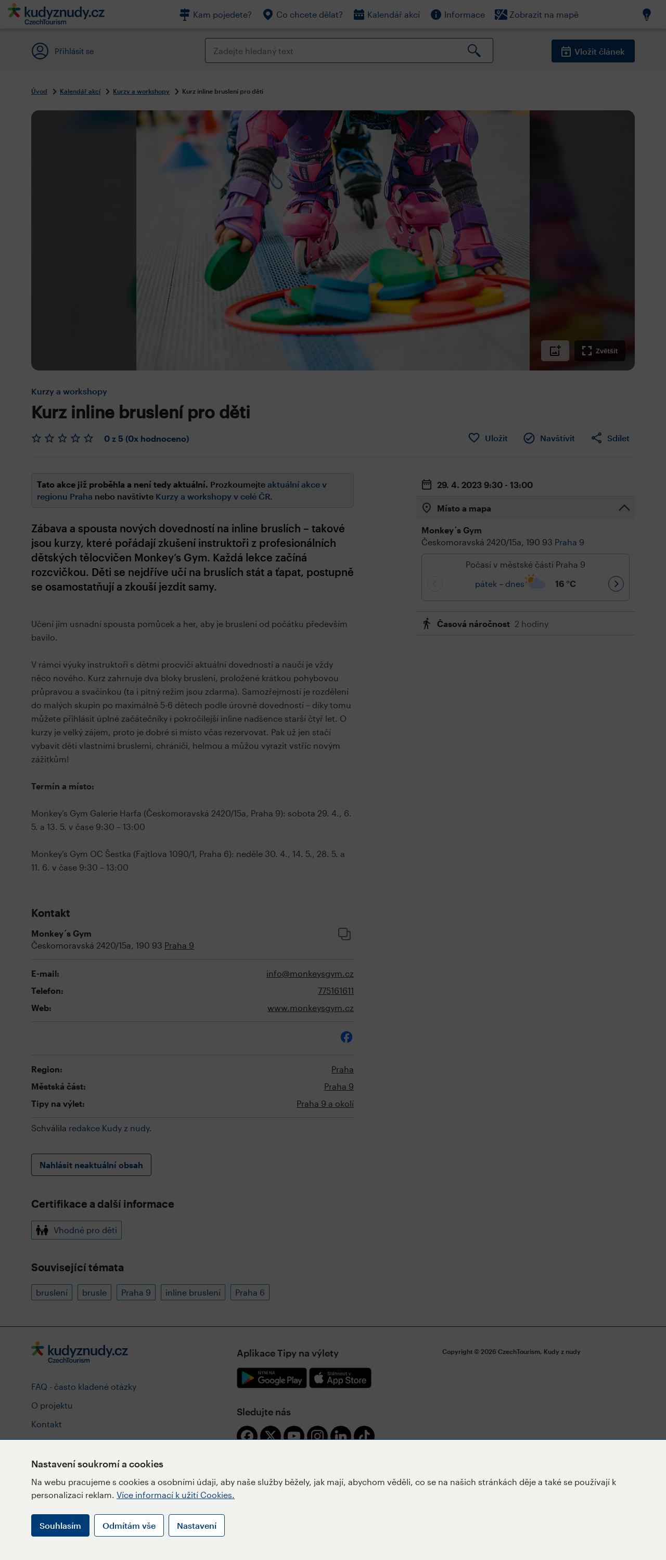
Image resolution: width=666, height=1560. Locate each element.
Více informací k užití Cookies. (176, 1495)
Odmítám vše (129, 1525)
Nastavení (196, 1525)
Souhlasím (60, 1525)
